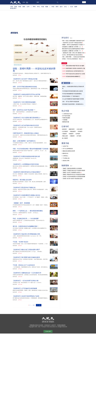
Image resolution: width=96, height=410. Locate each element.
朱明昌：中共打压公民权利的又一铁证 (71, 58)
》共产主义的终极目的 (67, 148)
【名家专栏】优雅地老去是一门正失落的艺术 (27, 273)
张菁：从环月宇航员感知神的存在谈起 (25, 86)
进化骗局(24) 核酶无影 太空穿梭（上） (72, 46)
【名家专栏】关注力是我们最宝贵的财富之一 (27, 117)
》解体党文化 (65, 153)
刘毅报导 (72, 136)
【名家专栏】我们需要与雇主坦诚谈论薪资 (26, 257)
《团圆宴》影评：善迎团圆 (21, 203)
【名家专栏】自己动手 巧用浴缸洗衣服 (25, 79)
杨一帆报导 (65, 138)
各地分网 (13, 8)
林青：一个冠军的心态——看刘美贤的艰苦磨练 (28, 211)
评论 (38, 6)
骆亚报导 (64, 129)
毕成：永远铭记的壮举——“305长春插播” (26, 218)
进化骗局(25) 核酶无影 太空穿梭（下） (72, 50)
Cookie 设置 (48, 331)
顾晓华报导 (72, 129)
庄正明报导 (65, 131)
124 (33, 305)
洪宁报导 (79, 136)
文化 (65, 6)
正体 (24, 2)
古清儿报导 (79, 129)
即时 (34, 6)
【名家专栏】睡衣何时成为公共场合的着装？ (27, 172)
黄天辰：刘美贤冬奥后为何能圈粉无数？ (25, 226)
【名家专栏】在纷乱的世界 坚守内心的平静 (26, 94)
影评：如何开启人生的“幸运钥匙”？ (24, 110)
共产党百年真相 (66, 115)
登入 (84, 2)
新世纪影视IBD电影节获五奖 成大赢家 (75, 65)
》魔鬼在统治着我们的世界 (68, 151)
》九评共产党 (65, 146)
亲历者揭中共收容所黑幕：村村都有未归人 (73, 104)
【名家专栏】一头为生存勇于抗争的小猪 (25, 280)
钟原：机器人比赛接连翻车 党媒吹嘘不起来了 (73, 40)
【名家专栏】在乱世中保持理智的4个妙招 (26, 296)
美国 (15, 6)
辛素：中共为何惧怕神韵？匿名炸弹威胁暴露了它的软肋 (30, 148)
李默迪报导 (73, 131)
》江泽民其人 (65, 155)
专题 (42, 6)
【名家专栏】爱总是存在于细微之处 (24, 187)
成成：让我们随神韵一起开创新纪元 (24, 141)
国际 (23, 6)
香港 (19, 6)
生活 (71, 6)
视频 (46, 6)
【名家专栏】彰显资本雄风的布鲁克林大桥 (26, 156)
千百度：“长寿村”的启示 (20, 242)
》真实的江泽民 (65, 160)
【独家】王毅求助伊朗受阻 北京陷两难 (72, 168)
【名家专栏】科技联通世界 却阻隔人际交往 (26, 195)
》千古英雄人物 (65, 158)
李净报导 (80, 131)
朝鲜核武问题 (65, 121)
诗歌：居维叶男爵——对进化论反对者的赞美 (34, 69)
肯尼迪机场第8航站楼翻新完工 (74, 76)
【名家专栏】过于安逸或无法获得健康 (25, 288)
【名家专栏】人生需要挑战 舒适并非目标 (26, 164)
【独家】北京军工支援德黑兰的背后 (71, 172)
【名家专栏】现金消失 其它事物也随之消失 (26, 234)
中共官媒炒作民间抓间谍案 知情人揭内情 (72, 91)
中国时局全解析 (66, 117)
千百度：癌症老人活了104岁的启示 (24, 265)
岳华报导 (78, 133)
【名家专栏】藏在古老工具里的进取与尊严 (26, 249)
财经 (57, 6)
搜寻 (57, 2)
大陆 (11, 6)
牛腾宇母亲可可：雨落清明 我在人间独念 (26, 133)
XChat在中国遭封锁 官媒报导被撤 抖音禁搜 (73, 99)
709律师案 (64, 119)
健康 (75, 6)
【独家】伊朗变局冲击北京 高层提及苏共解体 (73, 174)
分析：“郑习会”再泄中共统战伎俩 (70, 101)
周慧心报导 (65, 136)
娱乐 (61, 6)
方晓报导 (64, 133)
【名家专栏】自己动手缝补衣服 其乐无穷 (26, 125)
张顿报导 (71, 133)
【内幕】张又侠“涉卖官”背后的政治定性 (72, 178)
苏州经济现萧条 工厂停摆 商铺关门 (71, 96)
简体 (27, 2)
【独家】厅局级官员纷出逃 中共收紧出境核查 (73, 170)
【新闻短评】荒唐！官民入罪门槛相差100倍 (73, 52)
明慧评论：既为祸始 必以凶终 (22, 180)
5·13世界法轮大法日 (67, 113)
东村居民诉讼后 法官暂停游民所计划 (74, 71)
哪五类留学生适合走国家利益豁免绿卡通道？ (73, 48)
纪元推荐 (67, 83)
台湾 (28, 6)
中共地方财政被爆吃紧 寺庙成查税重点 (72, 93)
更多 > (71, 38)
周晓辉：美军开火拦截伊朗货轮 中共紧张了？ (73, 44)
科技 (53, 6)
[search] (47, 2)
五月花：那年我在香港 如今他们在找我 (72, 54)
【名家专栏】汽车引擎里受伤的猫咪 (24, 102)
